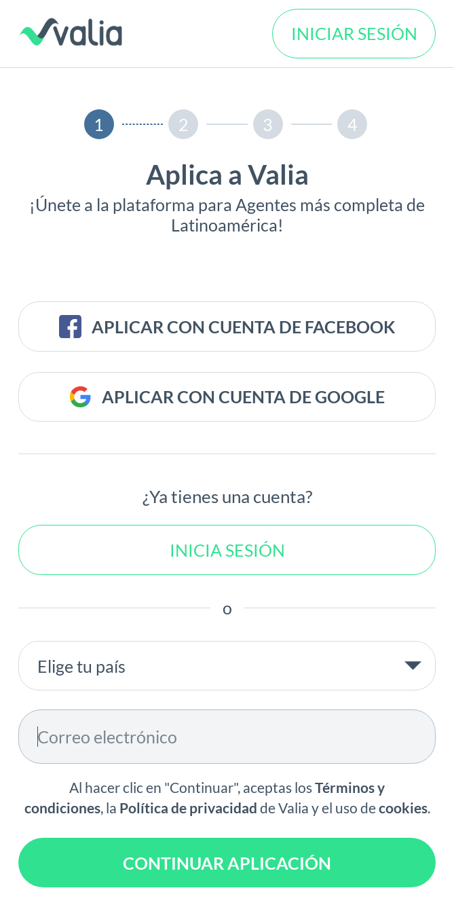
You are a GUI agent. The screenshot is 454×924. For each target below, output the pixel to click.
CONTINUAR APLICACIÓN (227, 863)
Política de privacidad (188, 808)
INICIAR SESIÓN (354, 33)
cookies (403, 808)
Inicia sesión (227, 550)
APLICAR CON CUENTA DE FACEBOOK (227, 326)
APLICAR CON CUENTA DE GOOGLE (227, 397)
